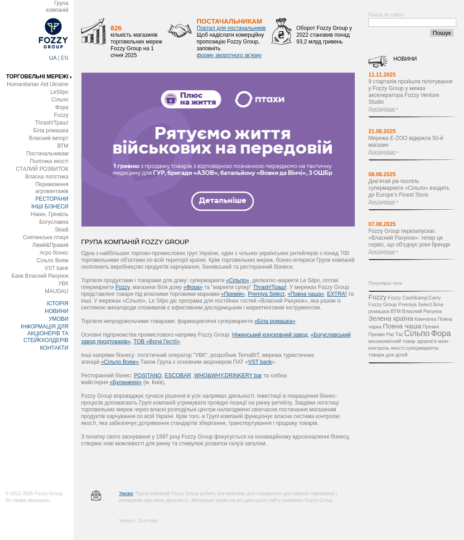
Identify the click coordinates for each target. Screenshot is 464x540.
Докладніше (381, 108)
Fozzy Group (382, 304)
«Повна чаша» (305, 294)
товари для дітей (387, 354)
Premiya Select (415, 304)
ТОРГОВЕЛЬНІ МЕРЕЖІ (37, 76)
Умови (126, 493)
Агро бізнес (54, 253)
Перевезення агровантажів (51, 187)
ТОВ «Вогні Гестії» (157, 341)
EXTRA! (337, 294)
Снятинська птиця (45, 237)
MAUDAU (56, 291)
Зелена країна (390, 318)
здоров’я (427, 341)
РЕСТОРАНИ (51, 199)
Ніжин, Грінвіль (49, 214)
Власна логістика (46, 177)
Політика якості (49, 161)
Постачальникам (47, 153)
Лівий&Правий (50, 245)
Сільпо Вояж (52, 260)
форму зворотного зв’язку (229, 55)
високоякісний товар (392, 341)
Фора (61, 107)
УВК (63, 283)
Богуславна (53, 222)
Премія (431, 326)
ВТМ (62, 146)
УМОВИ (58, 319)
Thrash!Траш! (51, 123)
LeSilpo (59, 92)
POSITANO (148, 375)
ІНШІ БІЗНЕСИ (49, 206)
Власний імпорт (48, 138)
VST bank (56, 268)
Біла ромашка (50, 130)
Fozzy (61, 115)
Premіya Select (266, 294)
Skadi (61, 230)
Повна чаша (402, 326)
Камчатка (425, 319)
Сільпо (59, 99)
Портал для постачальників (231, 28)
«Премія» (233, 294)
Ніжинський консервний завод (270, 335)
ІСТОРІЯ (57, 303)
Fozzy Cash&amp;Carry (414, 297)
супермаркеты (422, 348)
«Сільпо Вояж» (120, 362)
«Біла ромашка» (274, 321)
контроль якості (386, 348)
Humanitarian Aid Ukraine (37, 84)
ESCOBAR (177, 375)
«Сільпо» (237, 280)
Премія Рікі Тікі (385, 334)
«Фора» (193, 287)
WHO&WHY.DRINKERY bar (228, 375)
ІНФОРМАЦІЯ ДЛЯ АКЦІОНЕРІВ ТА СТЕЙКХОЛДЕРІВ (44, 333)
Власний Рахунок (422, 311)
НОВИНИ (56, 311)
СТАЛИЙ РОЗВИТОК (42, 169)
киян (443, 341)
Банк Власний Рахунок (39, 276)
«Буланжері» (126, 382)
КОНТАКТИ (54, 348)
